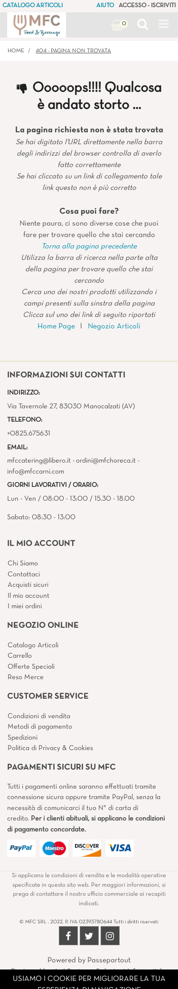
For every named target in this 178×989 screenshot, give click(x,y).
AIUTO (105, 6)
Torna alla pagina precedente (89, 246)
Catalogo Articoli (33, 645)
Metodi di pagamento (40, 726)
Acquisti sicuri (28, 585)
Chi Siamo (23, 563)
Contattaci (24, 574)
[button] (142, 25)
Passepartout (109, 960)
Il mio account (28, 596)
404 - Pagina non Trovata (73, 51)
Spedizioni (22, 737)
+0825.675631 (28, 433)
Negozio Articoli (114, 326)
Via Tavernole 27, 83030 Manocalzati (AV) (71, 406)
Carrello (20, 656)
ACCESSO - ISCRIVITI (147, 6)
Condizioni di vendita (39, 716)
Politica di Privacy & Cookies (50, 748)
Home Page (56, 326)
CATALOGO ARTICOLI (32, 6)
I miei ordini (25, 606)
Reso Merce (26, 677)
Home (16, 51)
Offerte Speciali (31, 666)
